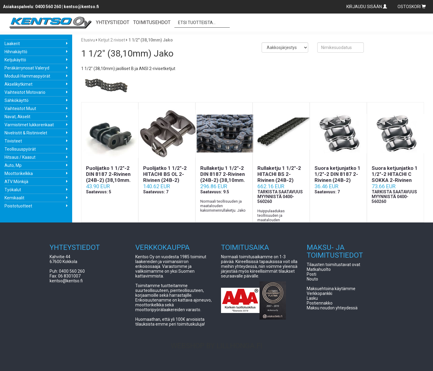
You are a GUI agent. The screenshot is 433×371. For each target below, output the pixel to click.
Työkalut (13, 189)
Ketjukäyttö (15, 59)
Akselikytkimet (18, 84)
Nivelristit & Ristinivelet (26, 132)
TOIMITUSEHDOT (151, 22)
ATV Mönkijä (16, 181)
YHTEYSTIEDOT (112, 22)
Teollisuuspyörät (20, 149)
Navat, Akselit (17, 116)
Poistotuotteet (18, 206)
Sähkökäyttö (17, 100)
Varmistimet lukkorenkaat (29, 124)
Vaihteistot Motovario (25, 92)
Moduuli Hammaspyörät (27, 76)
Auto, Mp (13, 165)
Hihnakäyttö (16, 51)
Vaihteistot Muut (20, 108)
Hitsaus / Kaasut (20, 157)
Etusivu (88, 40)
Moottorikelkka (19, 173)
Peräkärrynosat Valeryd (27, 68)
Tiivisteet (13, 141)
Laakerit (12, 43)
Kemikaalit (14, 197)
